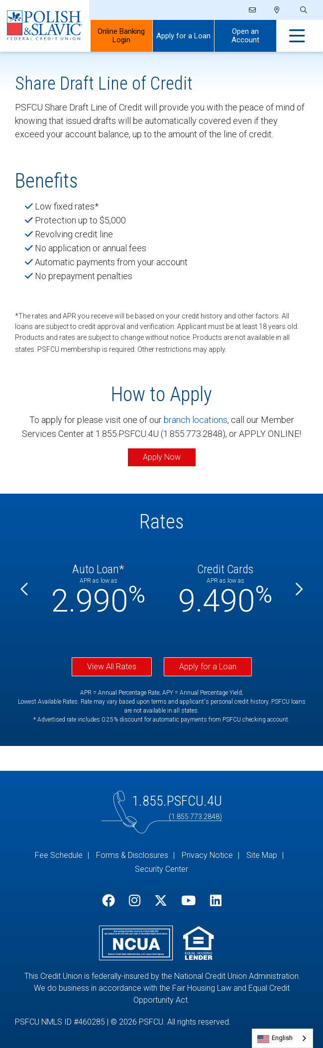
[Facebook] (108, 901)
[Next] (298, 589)
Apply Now (162, 457)
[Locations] (277, 10)
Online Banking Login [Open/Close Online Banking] (121, 35)
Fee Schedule (59, 855)
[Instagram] (134, 901)
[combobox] (282, 1038)
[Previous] (25, 589)
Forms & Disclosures (132, 855)
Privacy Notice (207, 855)
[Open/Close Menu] (297, 36)
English (282, 1038)
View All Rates (111, 666)
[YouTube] (188, 901)
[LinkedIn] (215, 901)
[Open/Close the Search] (302, 10)
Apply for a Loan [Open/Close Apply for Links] (183, 35)
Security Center (161, 869)
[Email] (252, 10)
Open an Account (245, 35)
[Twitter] (160, 901)
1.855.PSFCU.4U (177, 801)
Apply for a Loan (207, 666)
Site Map (261, 855)
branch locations (195, 420)
